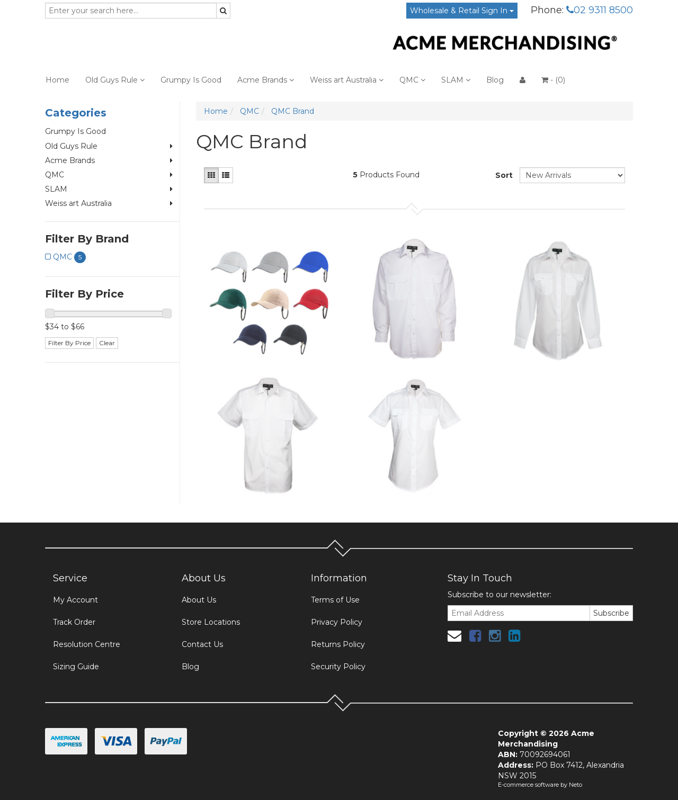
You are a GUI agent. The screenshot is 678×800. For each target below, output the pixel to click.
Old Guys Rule (115, 80)
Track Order (74, 622)
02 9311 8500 (599, 10)
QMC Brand (292, 111)
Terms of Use (335, 600)
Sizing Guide (76, 666)
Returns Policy (338, 644)
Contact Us (202, 644)
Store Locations (211, 622)
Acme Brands (265, 80)
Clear (107, 343)
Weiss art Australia (346, 80)
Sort (503, 175)
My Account (75, 600)
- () (553, 80)
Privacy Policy (336, 622)
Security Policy (338, 666)
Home (57, 80)
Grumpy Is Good (190, 80)
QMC (412, 80)
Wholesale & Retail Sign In (462, 10)
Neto (575, 784)
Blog (495, 80)
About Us (199, 600)
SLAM (455, 80)
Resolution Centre (86, 644)
